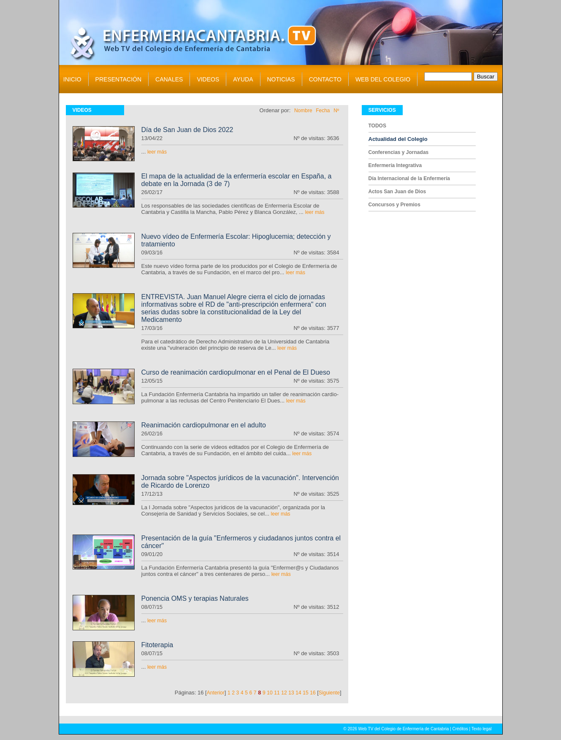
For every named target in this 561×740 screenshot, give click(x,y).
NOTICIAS (281, 79)
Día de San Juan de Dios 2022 (187, 129)
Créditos (460, 728)
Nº (336, 110)
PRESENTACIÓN (118, 79)
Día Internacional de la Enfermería (409, 178)
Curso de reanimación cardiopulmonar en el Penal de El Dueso (235, 372)
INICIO (72, 79)
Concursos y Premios (394, 205)
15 (305, 693)
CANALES (169, 79)
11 (276, 693)
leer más (157, 152)
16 (312, 693)
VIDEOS (208, 79)
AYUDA (243, 79)
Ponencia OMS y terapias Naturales (195, 598)
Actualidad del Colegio (398, 139)
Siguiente (329, 693)
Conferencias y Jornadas (399, 152)
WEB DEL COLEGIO (382, 79)
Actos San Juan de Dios (397, 191)
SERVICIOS (382, 110)
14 (298, 693)
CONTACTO (325, 79)
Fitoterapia (157, 644)
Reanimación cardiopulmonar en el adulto (203, 425)
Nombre (303, 110)
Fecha (323, 110)
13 (291, 693)
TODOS (377, 126)
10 (269, 693)
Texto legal (482, 728)
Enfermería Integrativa (395, 165)
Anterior (216, 693)
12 (284, 693)
